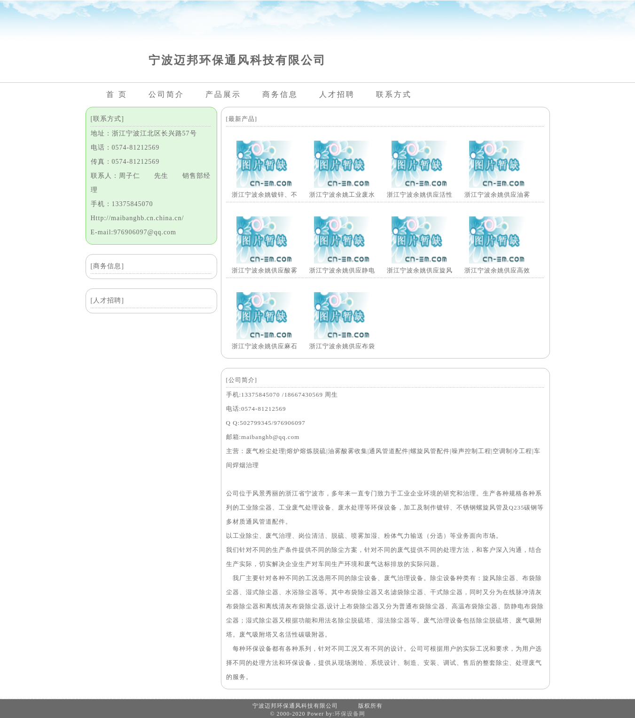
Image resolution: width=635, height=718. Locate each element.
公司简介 (166, 94)
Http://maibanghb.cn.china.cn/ (137, 218)
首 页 (116, 94)
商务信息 (280, 94)
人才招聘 (337, 94)
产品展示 (223, 94)
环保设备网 (350, 713)
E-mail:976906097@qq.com (133, 232)
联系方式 (394, 94)
